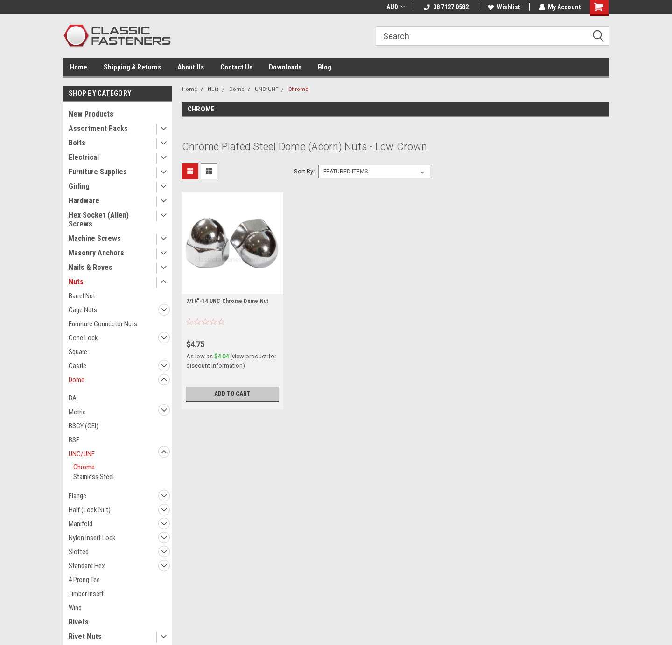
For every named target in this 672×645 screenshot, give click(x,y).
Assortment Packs (98, 128)
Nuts (76, 281)
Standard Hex (87, 566)
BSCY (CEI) (83, 426)
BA (73, 398)
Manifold (80, 524)
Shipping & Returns (132, 67)
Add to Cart (232, 394)
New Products (91, 114)
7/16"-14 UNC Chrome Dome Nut (227, 301)
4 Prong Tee (84, 580)
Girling (79, 186)
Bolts (77, 142)
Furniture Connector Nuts (103, 324)
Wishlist (503, 7)
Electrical (84, 157)
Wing (75, 608)
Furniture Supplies (98, 171)
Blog (324, 67)
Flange (77, 496)
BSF (74, 440)
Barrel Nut (82, 296)
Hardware (84, 200)
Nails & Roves (90, 267)
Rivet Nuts (85, 636)
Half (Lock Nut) (90, 510)
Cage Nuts (83, 310)
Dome (76, 380)
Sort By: (304, 171)
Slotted (79, 552)
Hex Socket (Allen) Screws (99, 219)
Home (78, 67)
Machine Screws (95, 238)
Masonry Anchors (96, 252)
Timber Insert (86, 594)
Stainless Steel (93, 477)
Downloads (285, 67)
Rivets (79, 622)
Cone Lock (83, 338)
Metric (77, 412)
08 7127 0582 (445, 7)
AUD (395, 7)
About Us (190, 67)
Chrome (84, 467)
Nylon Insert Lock (92, 538)
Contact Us (236, 67)
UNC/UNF (82, 454)
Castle (77, 366)
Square (78, 352)
